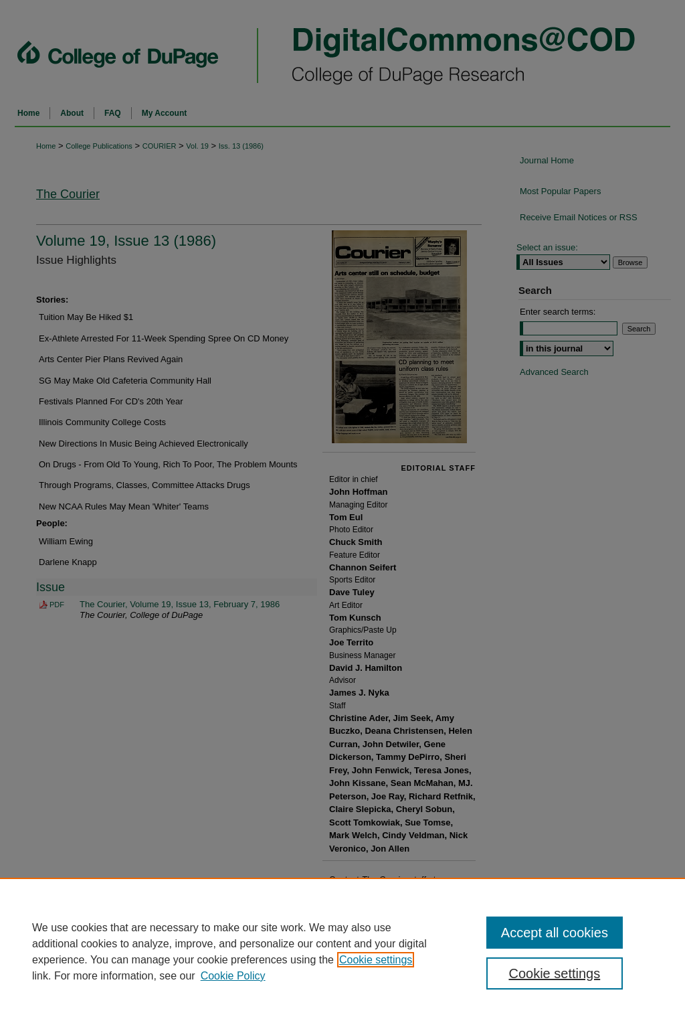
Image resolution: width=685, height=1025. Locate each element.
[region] (342, 951)
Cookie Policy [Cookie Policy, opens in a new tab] (233, 975)
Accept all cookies (554, 932)
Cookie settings (375, 959)
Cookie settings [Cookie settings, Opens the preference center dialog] (554, 973)
